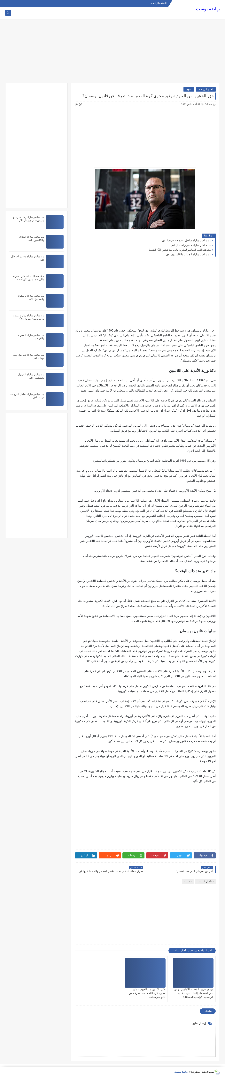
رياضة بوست (208, 8)
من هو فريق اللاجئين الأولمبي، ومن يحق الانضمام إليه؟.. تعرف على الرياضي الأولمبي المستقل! (194, 993)
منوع (188, 89)
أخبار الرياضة (206, 89)
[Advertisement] (112, 53)
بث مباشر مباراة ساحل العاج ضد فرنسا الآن (186, 240)
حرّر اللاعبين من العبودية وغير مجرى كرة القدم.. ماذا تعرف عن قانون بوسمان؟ (147, 993)
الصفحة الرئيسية (159, 3)
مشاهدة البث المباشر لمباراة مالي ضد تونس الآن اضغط (180, 249)
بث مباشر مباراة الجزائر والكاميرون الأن (188, 254)
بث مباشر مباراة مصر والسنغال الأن (191, 245)
